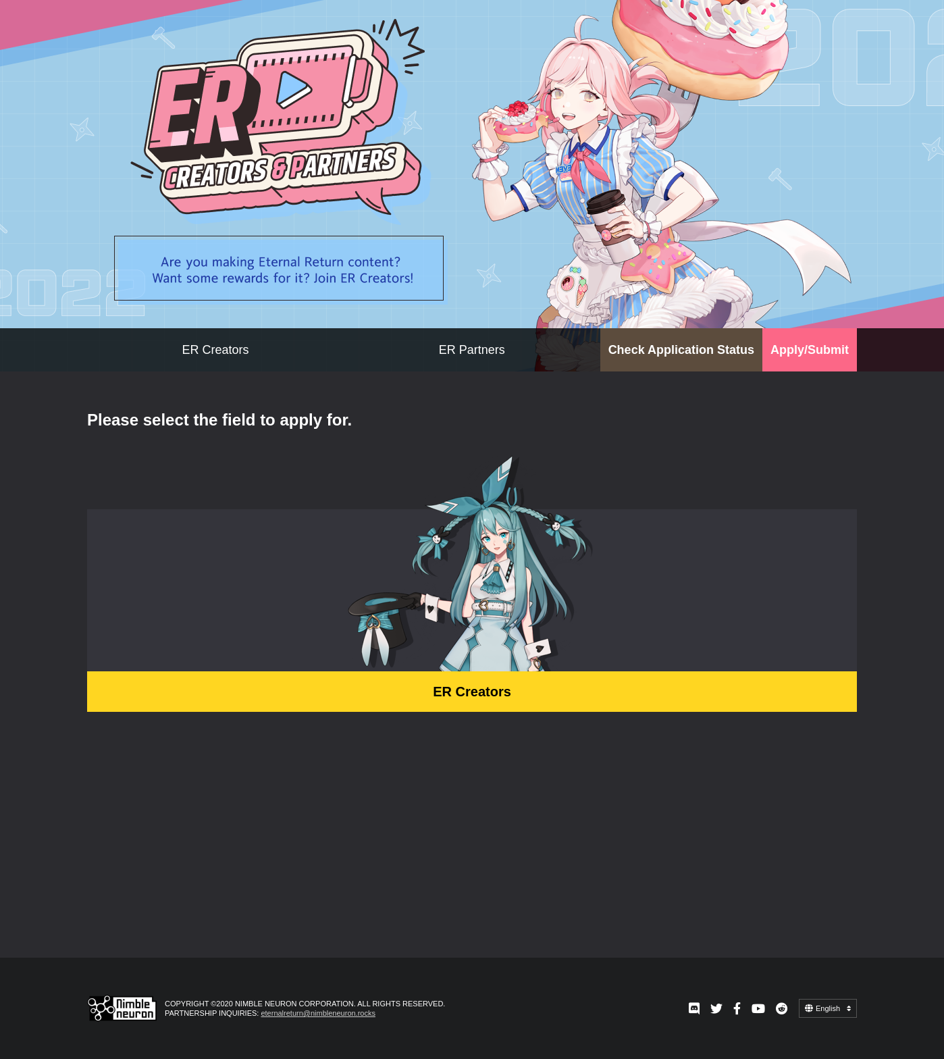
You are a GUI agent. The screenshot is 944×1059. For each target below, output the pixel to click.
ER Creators (215, 350)
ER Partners (472, 350)
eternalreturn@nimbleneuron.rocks (318, 1013)
